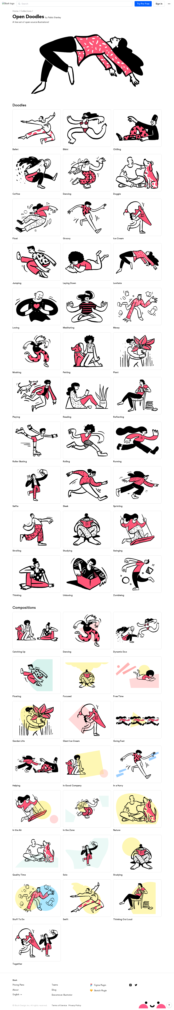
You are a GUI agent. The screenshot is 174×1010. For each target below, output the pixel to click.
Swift (65, 919)
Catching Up (19, 651)
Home (15, 11)
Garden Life (19, 741)
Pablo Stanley (54, 17)
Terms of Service (59, 1005)
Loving (16, 327)
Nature (116, 830)
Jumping (17, 283)
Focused (67, 696)
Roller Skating (20, 461)
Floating (17, 696)
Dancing (67, 194)
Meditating (68, 327)
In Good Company (72, 785)
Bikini (65, 149)
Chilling (117, 149)
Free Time (118, 696)
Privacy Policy (75, 1005)
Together (17, 964)
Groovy (67, 238)
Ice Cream (118, 238)
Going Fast (119, 741)
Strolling (17, 550)
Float (15, 238)
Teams (55, 985)
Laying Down (69, 283)
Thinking (17, 595)
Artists (34, 4)
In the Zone (68, 830)
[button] (21, 3)
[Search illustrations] (86, 4)
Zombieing (118, 595)
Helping (16, 785)
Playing (16, 417)
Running (117, 461)
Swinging (117, 550)
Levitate (117, 283)
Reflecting (118, 417)
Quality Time (19, 874)
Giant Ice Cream (71, 741)
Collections (26, 11)
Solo (65, 874)
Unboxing (68, 595)
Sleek (65, 506)
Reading (67, 417)
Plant (116, 372)
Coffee (16, 194)
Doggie (117, 194)
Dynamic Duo (120, 651)
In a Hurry (118, 785)
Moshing (17, 372)
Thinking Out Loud (122, 919)
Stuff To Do (18, 919)
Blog (54, 990)
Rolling (66, 461)
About (16, 990)
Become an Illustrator (62, 995)
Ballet (15, 149)
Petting (67, 372)
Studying (67, 550)
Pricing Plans (18, 985)
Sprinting (117, 506)
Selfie (15, 506)
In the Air (17, 830)
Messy (116, 327)
